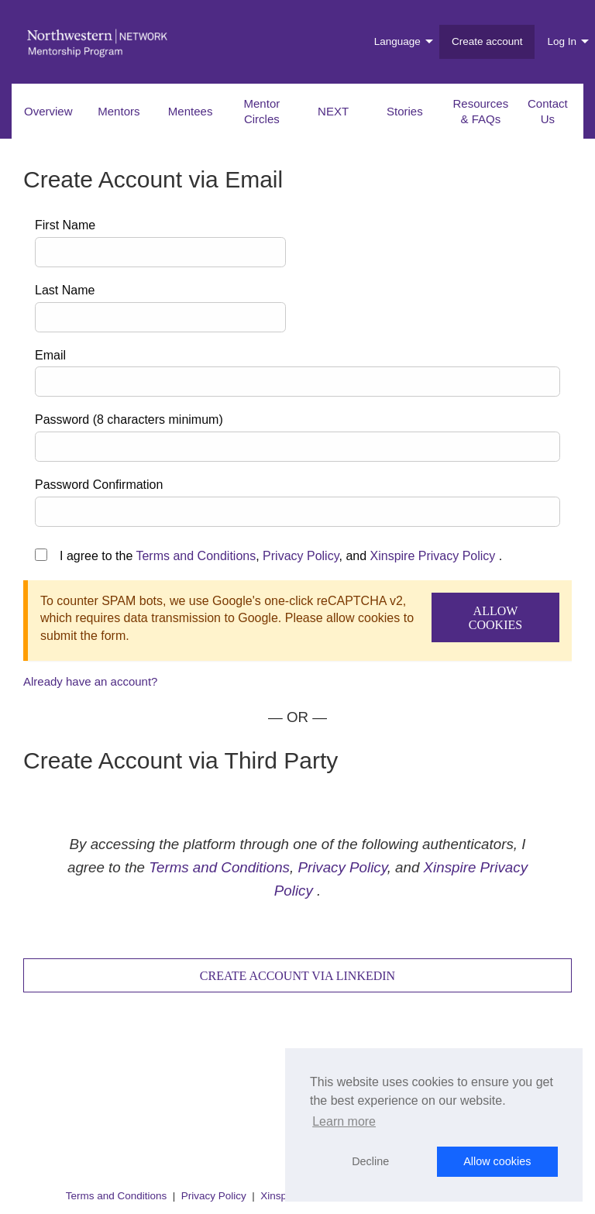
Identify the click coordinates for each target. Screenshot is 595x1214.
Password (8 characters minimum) (129, 419)
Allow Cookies (495, 617)
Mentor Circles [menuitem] (262, 111)
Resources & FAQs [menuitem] (481, 111)
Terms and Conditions (196, 555)
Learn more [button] (344, 1121)
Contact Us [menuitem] (548, 111)
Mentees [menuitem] (190, 111)
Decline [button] (370, 1161)
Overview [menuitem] (48, 111)
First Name (65, 225)
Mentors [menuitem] (118, 111)
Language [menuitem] (397, 41)
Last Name (65, 290)
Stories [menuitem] (405, 111)
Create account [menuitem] (487, 41)
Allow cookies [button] (497, 1161)
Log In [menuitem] (561, 41)
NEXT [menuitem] (333, 111)
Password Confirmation (99, 484)
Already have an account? (90, 681)
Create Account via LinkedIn (297, 975)
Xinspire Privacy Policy (433, 555)
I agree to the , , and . (281, 555)
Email (50, 355)
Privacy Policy (301, 555)
